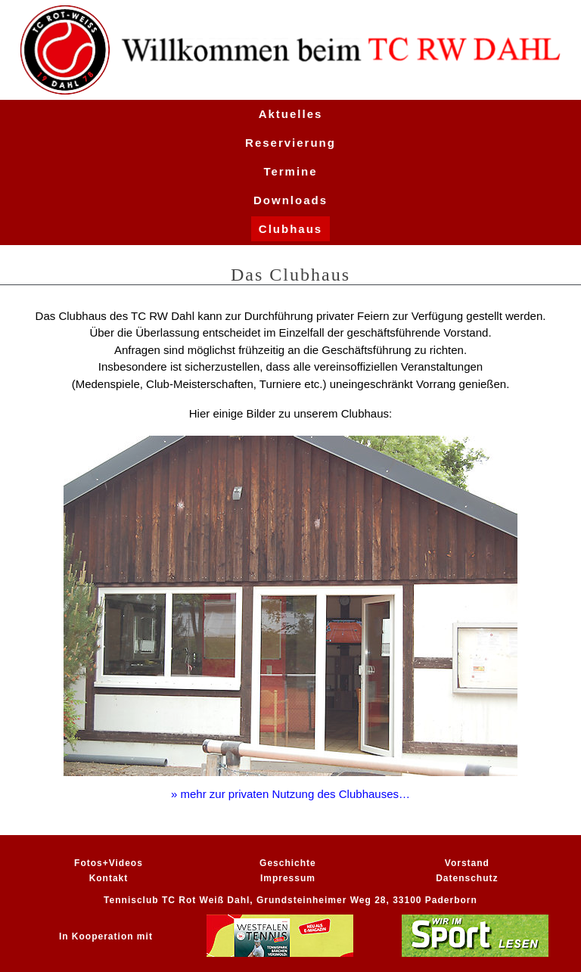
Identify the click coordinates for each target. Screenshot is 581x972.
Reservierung (290, 142)
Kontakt (109, 878)
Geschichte (287, 863)
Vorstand (467, 863)
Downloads (290, 200)
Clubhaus (290, 228)
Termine (290, 171)
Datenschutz (467, 878)
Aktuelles (291, 113)
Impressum (287, 878)
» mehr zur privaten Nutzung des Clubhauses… (290, 793)
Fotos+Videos (108, 863)
